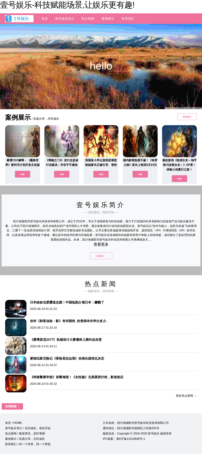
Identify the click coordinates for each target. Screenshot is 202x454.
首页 (45, 18)
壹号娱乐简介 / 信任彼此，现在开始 (28, 428)
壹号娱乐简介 (64, 18)
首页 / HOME (13, 422)
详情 (22, 174)
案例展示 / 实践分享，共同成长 (25, 438)
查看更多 (101, 244)
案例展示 (108, 18)
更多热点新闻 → (186, 395)
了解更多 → (101, 256)
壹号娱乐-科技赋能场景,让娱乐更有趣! (67, 4)
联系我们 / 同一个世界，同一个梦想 (28, 444)
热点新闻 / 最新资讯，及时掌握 (25, 433)
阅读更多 (187, 117)
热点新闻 (87, 18)
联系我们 (128, 18)
